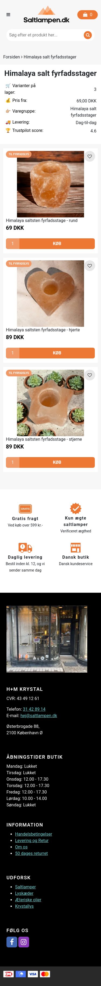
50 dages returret (31, 853)
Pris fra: (16, 100)
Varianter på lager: (20, 89)
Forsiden (11, 57)
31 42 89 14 (34, 709)
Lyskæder (24, 893)
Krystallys (24, 906)
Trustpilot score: (24, 130)
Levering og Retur (31, 840)
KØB (57, 243)
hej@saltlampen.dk (38, 715)
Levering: (17, 122)
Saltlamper (25, 886)
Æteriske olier (28, 899)
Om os (21, 847)
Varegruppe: (20, 111)
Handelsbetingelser (33, 834)
